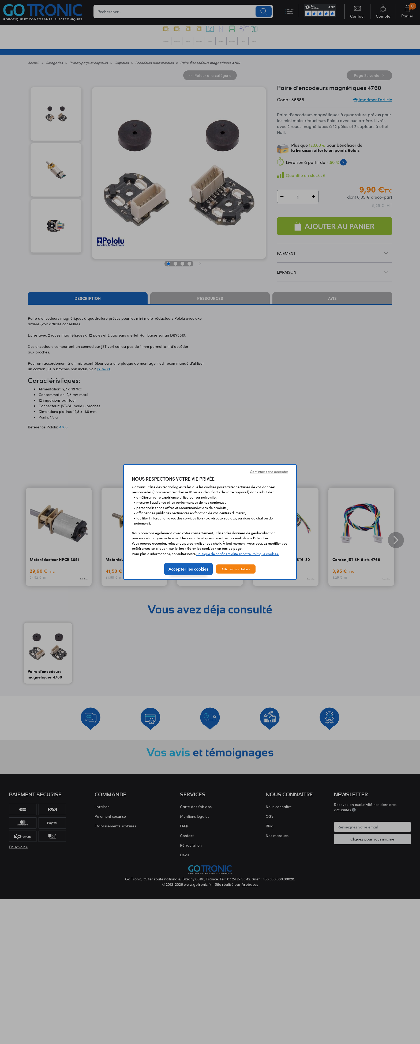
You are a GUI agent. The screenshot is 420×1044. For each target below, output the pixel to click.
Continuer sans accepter (269, 471)
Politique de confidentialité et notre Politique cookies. (237, 553)
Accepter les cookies (188, 569)
